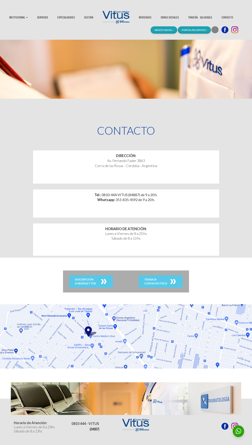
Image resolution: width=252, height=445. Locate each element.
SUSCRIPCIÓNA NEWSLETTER (85, 281)
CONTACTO (227, 17)
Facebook (224, 29)
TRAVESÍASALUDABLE (200, 17)
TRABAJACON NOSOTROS (155, 281)
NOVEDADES (145, 17)
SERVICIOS (42, 17)
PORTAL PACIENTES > (194, 30)
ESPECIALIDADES (66, 17)
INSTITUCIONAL (18, 17)
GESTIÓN (88, 17)
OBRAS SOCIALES (170, 17)
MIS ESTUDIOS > (164, 30)
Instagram (234, 29)
